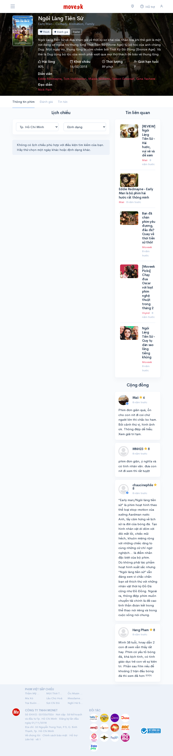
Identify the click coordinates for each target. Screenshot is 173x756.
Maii (145, 160)
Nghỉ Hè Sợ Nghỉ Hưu (76, 703)
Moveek (147, 247)
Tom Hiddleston (74, 79)
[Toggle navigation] (13, 6)
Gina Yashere (145, 79)
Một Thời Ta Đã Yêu (54, 693)
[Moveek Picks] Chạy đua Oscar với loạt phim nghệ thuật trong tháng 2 (148, 287)
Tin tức (63, 102)
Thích (44, 32)
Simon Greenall (123, 79)
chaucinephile (142, 485)
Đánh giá (61, 32)
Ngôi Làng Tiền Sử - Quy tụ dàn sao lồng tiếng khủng (148, 342)
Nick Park (45, 89)
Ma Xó (29, 698)
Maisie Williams (99, 79)
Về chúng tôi (32, 735)
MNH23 (138, 449)
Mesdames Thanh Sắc (76, 698)
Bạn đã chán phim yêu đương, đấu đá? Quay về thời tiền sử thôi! (148, 227)
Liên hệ (29, 739)
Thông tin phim (23, 102)
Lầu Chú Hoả (54, 698)
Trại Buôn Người (33, 703)
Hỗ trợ (73, 735)
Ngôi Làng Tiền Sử (60, 18)
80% (41, 66)
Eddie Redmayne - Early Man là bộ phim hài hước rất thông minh (136, 193)
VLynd (146, 313)
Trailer (76, 32)
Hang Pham (140, 630)
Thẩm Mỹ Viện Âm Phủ (33, 693)
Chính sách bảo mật (54, 735)
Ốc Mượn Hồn (76, 693)
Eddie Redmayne (49, 79)
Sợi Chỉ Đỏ (53, 703)
